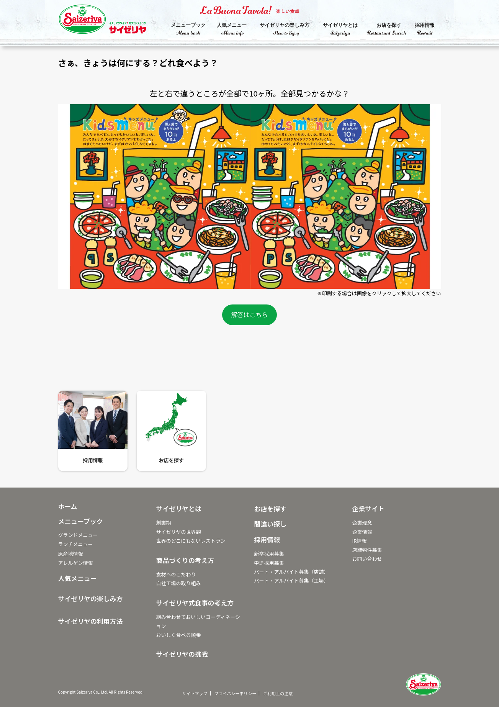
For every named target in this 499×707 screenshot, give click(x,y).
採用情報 (425, 25)
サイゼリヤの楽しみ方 (284, 25)
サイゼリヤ (110, 21)
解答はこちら (249, 314)
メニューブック (188, 25)
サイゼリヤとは (340, 25)
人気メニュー (232, 25)
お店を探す (388, 25)
